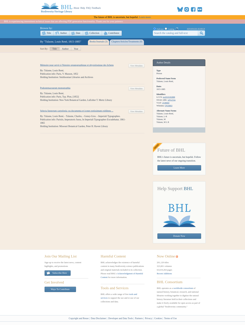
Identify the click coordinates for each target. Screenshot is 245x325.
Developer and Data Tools (120, 318)
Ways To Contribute (60, 289)
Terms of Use (170, 318)
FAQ (88, 8)
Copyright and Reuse (79, 318)
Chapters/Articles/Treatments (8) (126, 41)
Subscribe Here (56, 273)
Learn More (179, 168)
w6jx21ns (172, 100)
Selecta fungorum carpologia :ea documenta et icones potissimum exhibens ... (76, 111)
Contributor (113, 33)
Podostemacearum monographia (55, 88)
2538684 (165, 103)
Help (82, 8)
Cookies (158, 318)
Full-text (160, 29)
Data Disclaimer (98, 318)
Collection (94, 33)
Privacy (148, 318)
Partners (139, 318)
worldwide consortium (183, 288)
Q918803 (168, 106)
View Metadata (136, 66)
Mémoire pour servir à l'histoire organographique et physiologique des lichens (77, 65)
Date (78, 33)
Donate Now (179, 236)
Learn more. (145, 17)
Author (63, 33)
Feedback (96, 8)
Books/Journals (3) (98, 41)
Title (49, 33)
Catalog (171, 29)
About (76, 8)
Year (76, 49)
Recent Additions (164, 273)
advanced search (196, 28)
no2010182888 (169, 97)
